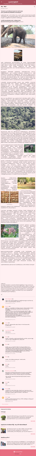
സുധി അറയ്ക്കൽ (8, 330)
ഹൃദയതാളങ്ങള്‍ (13, 2)
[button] (34, 7)
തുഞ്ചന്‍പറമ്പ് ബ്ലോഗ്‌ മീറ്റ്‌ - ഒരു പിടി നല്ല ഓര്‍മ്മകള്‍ (14, 424)
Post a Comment (5, 404)
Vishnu (6, 322)
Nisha (6, 336)
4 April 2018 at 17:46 (9, 401)
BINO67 (6, 397)
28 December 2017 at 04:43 (10, 367)
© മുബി (6, 388)
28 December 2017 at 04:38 (10, 341)
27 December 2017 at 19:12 (10, 319)
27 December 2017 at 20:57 (10, 327)
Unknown (7, 306)
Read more (33, 421)
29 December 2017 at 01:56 (10, 385)
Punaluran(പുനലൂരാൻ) (9, 370)
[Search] (34, 2)
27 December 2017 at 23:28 (10, 333)
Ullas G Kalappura (8, 298)
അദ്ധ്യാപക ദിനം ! (5, 437)
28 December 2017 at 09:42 (10, 379)
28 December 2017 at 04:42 (10, 353)
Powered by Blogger (18, 451)
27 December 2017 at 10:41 (10, 303)
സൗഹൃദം (3, 411)
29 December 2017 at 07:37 (10, 394)
